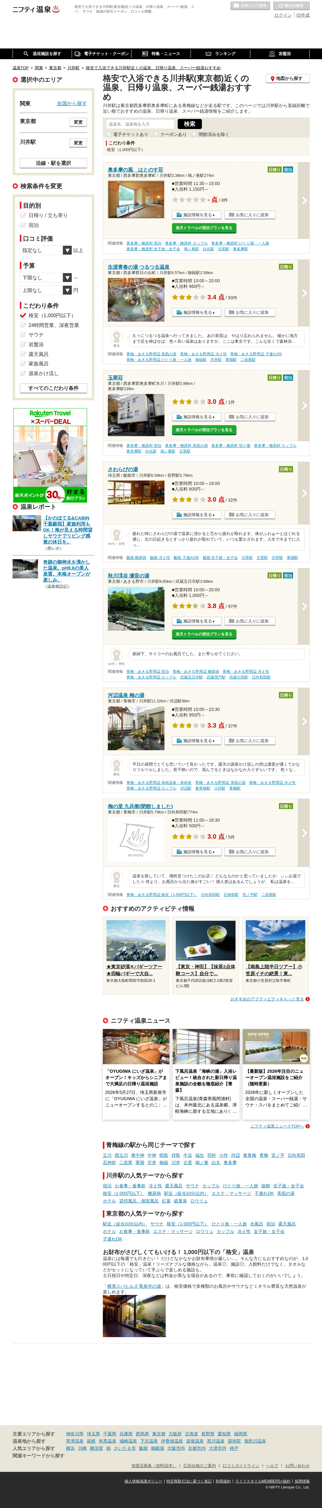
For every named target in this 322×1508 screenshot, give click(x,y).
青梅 (263, 1155)
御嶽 (163, 1162)
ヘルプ (272, 1466)
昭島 (163, 1155)
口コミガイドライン (241, 1466)
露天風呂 (174, 1185)
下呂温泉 (149, 1440)
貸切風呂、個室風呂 (139, 1200)
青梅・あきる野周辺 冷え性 (203, 354)
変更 (78, 122)
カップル (211, 1185)
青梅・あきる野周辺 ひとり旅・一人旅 (159, 359)
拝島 (175, 1155)
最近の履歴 (291, 6)
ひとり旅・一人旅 (240, 1185)
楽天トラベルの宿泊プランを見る (204, 228)
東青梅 (249, 1155)
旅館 (265, 1185)
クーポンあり (173, 134)
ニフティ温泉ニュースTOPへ (277, 1126)
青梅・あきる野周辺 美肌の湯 (151, 354)
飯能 (143, 1448)
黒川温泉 (216, 1440)
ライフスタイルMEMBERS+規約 (263, 1481)
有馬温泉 (107, 1440)
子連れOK (264, 1193)
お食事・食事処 (130, 1185)
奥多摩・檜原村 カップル (186, 243)
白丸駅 (208, 249)
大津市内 (217, 1448)
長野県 (207, 1433)
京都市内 (197, 1448)
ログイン (283, 15)
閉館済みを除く (214, 134)
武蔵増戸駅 (216, 677)
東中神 (137, 1155)
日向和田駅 (261, 677)
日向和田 (296, 1155)
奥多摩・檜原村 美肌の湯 (186, 445)
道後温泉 (195, 1440)
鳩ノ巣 (201, 1162)
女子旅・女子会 (288, 1185)
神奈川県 (75, 1433)
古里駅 (223, 249)
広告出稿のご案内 (199, 1466)
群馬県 (142, 1433)
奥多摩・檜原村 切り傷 (230, 445)
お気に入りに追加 (252, 214)
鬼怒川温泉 (255, 1440)
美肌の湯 (286, 1193)
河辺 (235, 1155)
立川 (107, 1155)
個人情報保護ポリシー (143, 1481)
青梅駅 (235, 788)
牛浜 (187, 1155)
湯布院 (234, 1440)
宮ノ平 (278, 1155)
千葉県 (109, 1433)
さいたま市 (125, 1448)
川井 (175, 1162)
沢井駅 (216, 359)
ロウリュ (199, 1200)
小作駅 (219, 788)
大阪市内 (176, 1448)
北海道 (191, 1433)
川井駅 (247, 557)
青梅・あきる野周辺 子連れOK (256, 354)
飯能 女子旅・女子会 (220, 557)
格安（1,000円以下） (124, 1193)
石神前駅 (231, 894)
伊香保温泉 (172, 1440)
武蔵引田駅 (238, 677)
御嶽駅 (201, 359)
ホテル (109, 1200)
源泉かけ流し (44, 373)
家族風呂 (39, 363)
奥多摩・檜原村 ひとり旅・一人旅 (240, 243)
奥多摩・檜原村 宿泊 (143, 243)
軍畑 (140, 1162)
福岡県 (240, 1433)
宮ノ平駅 (250, 894)
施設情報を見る (197, 214)
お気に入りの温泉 (250, 6)
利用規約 (223, 1481)
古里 (187, 1162)
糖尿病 (154, 1193)
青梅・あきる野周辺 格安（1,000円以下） (161, 894)
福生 (199, 1155)
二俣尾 (125, 1162)
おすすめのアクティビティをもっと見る (267, 999)
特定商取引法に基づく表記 (189, 1481)
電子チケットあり (130, 134)
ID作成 (303, 15)
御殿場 (157, 1448)
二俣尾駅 (248, 359)
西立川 (121, 1155)
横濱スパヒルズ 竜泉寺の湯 (134, 1286)
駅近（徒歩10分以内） (186, 1193)
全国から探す (72, 103)
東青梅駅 (202, 788)
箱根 (91, 1440)
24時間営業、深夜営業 (54, 325)
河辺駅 (186, 788)
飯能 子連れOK (186, 557)
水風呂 (256, 1223)
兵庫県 (126, 1433)
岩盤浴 (36, 344)
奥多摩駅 (240, 249)
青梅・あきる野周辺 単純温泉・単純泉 (159, 782)
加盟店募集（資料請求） (153, 1466)
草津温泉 (75, 1440)
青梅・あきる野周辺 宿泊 (147, 671)
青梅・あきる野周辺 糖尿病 (196, 671)
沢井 (151, 1162)
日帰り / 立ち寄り (48, 215)
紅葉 (166, 1200)
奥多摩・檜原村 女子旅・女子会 (153, 249)
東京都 (158, 1433)
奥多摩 (230, 1162)
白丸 (216, 1162)
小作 (223, 1155)
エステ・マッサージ (231, 1193)
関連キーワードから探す (38, 1455)
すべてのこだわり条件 (53, 388)
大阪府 (175, 1433)
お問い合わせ (297, 1466)
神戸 (234, 1448)
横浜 (70, 1448)
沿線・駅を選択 (53, 163)
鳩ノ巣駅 (191, 249)
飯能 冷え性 (160, 557)
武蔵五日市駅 (191, 677)
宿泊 (107, 1185)
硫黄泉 (180, 1200)
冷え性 (155, 1185)
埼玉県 (93, 1433)
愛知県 (224, 1433)
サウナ (192, 1185)
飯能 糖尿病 (136, 557)
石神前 (109, 1162)
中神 (151, 1155)
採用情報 (302, 1481)
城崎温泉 (128, 1440)
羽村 (211, 1155)
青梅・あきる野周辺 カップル (151, 677)
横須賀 (96, 1448)
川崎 (82, 1448)
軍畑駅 (231, 359)
